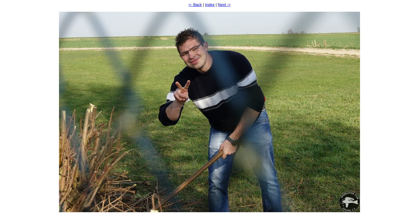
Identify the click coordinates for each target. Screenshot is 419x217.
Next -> (224, 4)
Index (210, 4)
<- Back (195, 4)
